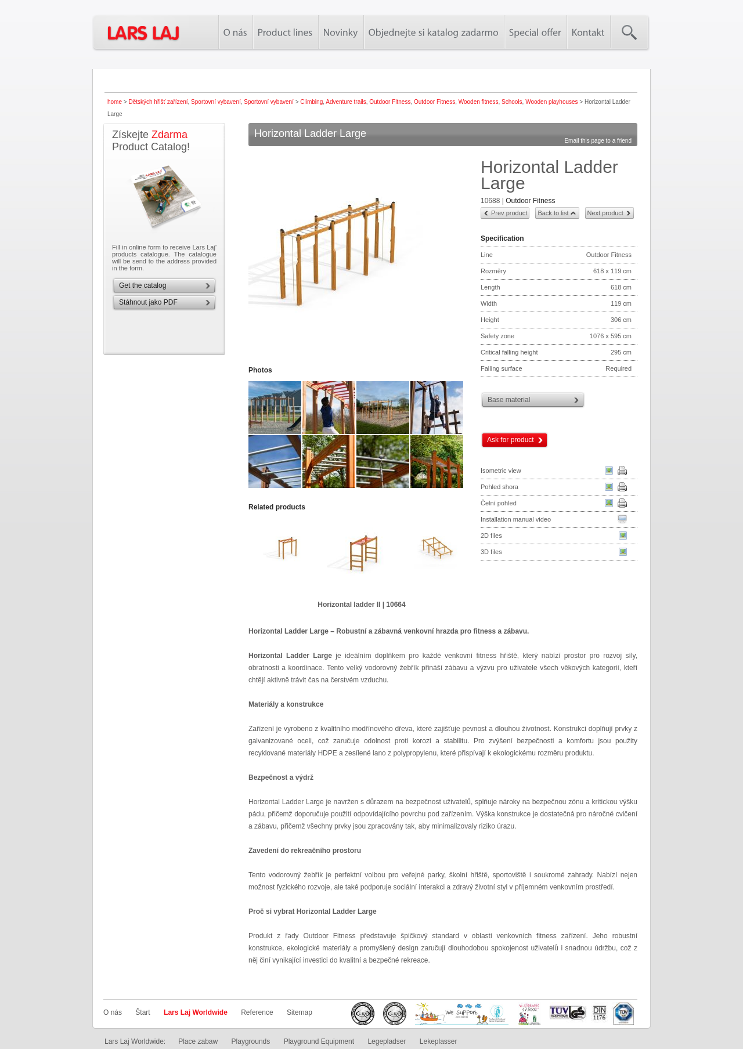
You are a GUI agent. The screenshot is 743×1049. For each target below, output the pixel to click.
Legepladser (386, 1041)
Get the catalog (142, 285)
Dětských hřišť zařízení (157, 102)
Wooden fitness (479, 102)
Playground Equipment (319, 1041)
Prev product (509, 212)
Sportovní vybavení (216, 102)
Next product (605, 212)
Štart (142, 1012)
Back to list (553, 212)
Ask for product (510, 440)
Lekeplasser (438, 1041)
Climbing (311, 102)
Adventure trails (346, 102)
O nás (112, 1012)
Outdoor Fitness (389, 102)
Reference (257, 1012)
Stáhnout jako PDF (148, 302)
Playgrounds (251, 1041)
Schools (512, 102)
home (114, 102)
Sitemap (299, 1012)
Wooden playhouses (551, 102)
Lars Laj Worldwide (196, 1012)
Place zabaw (198, 1041)
